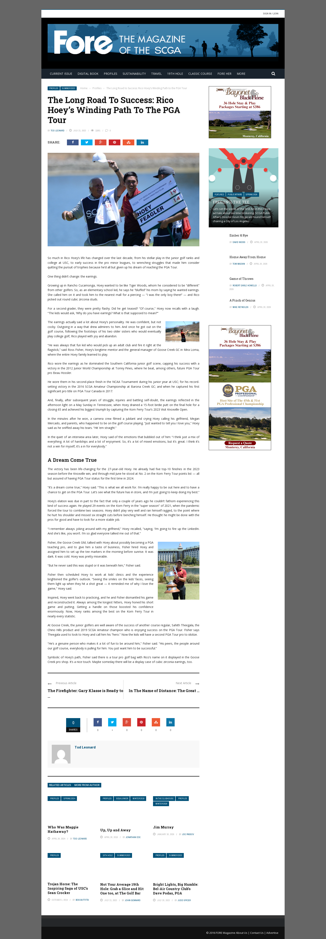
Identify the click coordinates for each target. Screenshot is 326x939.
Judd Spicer (184, 900)
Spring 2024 (69, 798)
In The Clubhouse (165, 798)
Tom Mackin (239, 263)
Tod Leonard (57, 130)
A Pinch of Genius (242, 300)
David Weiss (239, 242)
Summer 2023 (68, 88)
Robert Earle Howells (245, 285)
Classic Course (200, 74)
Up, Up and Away (115, 830)
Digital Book (88, 74)
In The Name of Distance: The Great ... (164, 690)
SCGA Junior (122, 798)
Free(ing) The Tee (231, 201)
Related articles (60, 785)
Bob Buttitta (82, 899)
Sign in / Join (270, 13)
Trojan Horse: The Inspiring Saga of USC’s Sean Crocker (68, 888)
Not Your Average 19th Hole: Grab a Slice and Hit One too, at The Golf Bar (122, 888)
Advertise (272, 933)
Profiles (110, 74)
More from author (87, 785)
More (241, 74)
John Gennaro (133, 900)
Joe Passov (188, 834)
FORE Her (224, 74)
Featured (219, 194)
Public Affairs (235, 194)
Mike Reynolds (240, 307)
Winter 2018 (138, 798)
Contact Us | (258, 933)
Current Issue (61, 74)
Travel (156, 74)
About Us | (243, 933)
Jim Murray (163, 827)
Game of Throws (241, 279)
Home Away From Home (248, 257)
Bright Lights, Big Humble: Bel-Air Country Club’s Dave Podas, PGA (175, 888)
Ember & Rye (239, 235)
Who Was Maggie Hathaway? (63, 829)
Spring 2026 (251, 194)
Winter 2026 (161, 803)
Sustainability (134, 74)
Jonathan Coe (133, 837)
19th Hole (175, 74)
